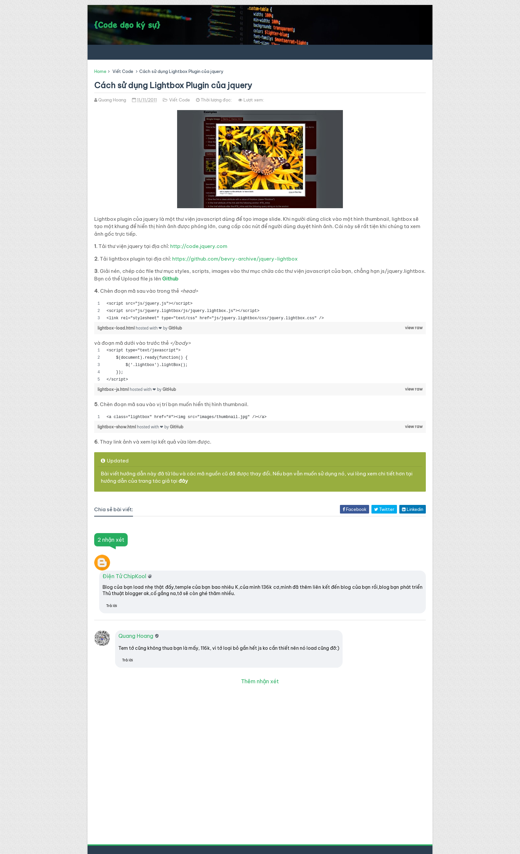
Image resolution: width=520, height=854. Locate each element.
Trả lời (111, 605)
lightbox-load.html (117, 328)
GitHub (175, 328)
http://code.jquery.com (198, 246)
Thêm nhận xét (260, 681)
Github (170, 278)
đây (183, 481)
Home (100, 71)
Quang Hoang (135, 636)
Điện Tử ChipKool (124, 576)
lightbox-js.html (114, 389)
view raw (413, 327)
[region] (260, 311)
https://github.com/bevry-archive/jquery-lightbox (234, 259)
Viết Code (122, 71)
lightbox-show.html (117, 426)
